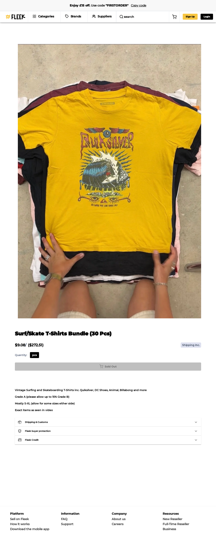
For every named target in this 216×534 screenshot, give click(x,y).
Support (67, 499)
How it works (20, 499)
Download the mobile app (29, 504)
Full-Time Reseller (176, 499)
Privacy (57, 523)
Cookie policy (72, 523)
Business (169, 504)
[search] (132, 16)
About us (118, 494)
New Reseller (172, 494)
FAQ (64, 494)
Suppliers (105, 16)
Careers (117, 499)
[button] (108, 397)
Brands (76, 16)
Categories (46, 16)
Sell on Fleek (19, 494)
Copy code (138, 5)
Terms (46, 523)
